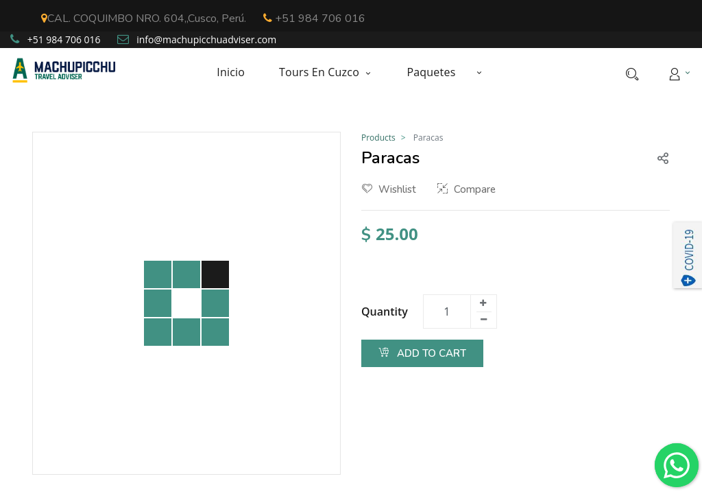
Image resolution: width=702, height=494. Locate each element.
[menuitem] (239, 72)
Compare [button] (466, 189)
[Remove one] (484, 319)
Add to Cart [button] (422, 353)
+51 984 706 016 (314, 18)
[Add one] (483, 303)
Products (378, 137)
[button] (478, 72)
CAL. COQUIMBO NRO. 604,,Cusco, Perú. (143, 18)
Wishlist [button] (389, 189)
